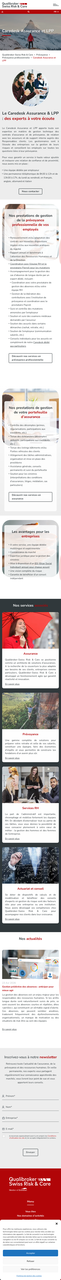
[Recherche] (27, 12)
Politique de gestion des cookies (29, 1276)
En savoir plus (9, 1029)
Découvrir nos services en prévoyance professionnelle (27, 358)
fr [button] (55, 11)
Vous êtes (30, 1211)
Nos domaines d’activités (30, 1215)
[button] (56, 1223)
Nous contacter (30, 191)
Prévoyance (42, 54)
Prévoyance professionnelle (16, 57)
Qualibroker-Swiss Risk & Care (17, 54)
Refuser (30, 1261)
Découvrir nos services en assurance (26, 496)
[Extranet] (1, 12)
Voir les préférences (30, 1269)
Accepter (30, 1253)
